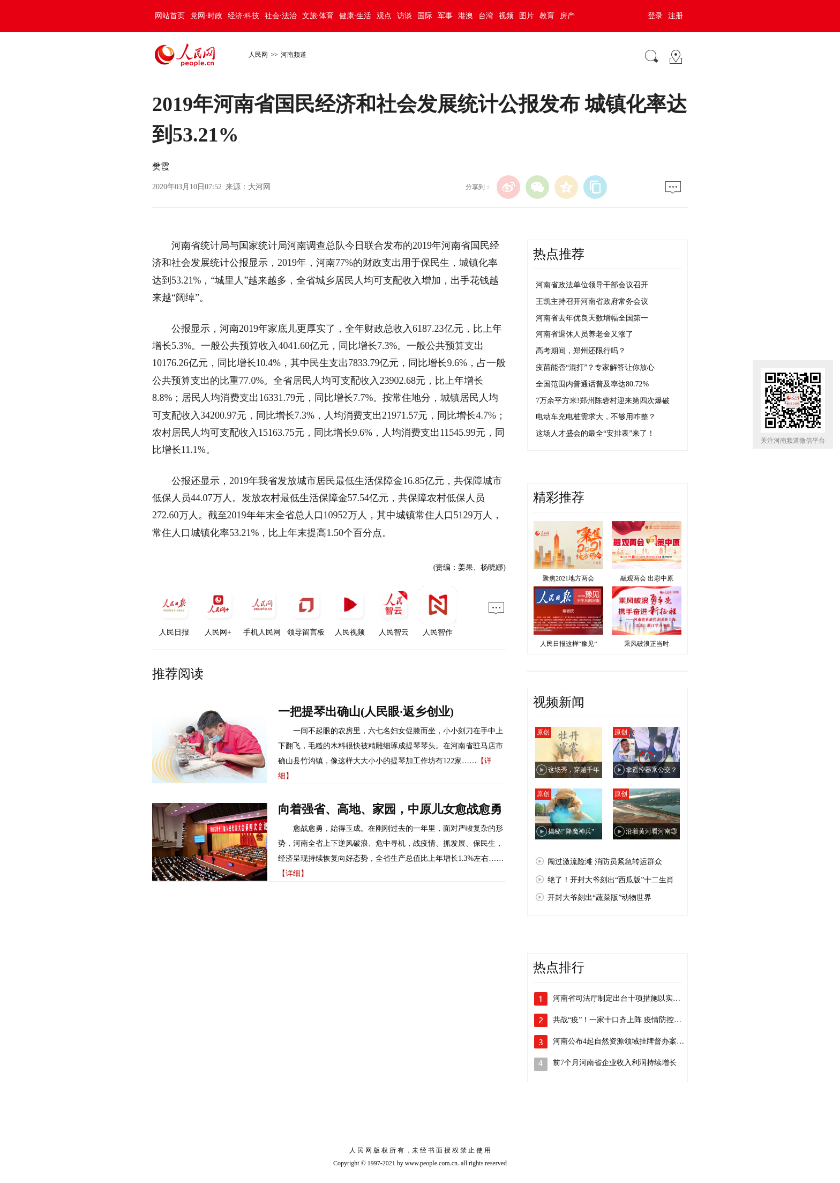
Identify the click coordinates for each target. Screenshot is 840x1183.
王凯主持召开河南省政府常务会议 (592, 301)
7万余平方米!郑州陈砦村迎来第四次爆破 (603, 401)
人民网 (258, 54)
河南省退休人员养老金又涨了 (584, 334)
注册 (675, 16)
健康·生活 (355, 16)
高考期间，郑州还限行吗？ (581, 351)
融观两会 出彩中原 (646, 578)
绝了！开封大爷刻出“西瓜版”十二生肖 (611, 880)
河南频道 (293, 54)
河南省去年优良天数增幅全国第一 (592, 318)
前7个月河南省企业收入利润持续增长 (615, 1063)
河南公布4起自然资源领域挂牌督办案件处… (626, 1041)
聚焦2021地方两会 (568, 578)
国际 (424, 16)
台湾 (485, 16)
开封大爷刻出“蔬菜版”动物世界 (599, 898)
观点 (384, 16)
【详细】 (293, 873)
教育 (546, 16)
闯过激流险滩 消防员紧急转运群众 (605, 862)
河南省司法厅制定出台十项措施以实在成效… (628, 998)
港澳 (465, 16)
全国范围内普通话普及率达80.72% (592, 384)
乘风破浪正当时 (646, 644)
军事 (445, 16)
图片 (526, 16)
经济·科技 (244, 16)
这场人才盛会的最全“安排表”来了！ (595, 433)
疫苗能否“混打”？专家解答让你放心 (595, 367)
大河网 (259, 187)
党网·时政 (206, 16)
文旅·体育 (318, 16)
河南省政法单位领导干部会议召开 (592, 285)
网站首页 (170, 16)
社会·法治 (281, 16)
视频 (506, 16)
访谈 (404, 16)
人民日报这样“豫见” (568, 644)
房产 (567, 16)
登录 (655, 16)
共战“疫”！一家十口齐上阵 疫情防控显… (621, 1020)
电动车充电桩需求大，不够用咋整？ (596, 417)
